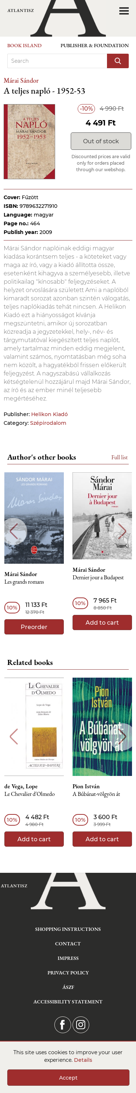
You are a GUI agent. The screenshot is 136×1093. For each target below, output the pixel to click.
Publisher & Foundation (95, 45)
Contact (68, 943)
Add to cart (102, 622)
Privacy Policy (68, 972)
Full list (119, 457)
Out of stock (101, 141)
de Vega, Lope (21, 786)
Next (122, 531)
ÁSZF (68, 987)
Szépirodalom (48, 423)
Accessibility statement (68, 1001)
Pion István (86, 786)
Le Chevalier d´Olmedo (29, 794)
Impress (68, 958)
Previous (13, 531)
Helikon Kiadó (49, 414)
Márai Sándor (21, 80)
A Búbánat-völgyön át (96, 794)
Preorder (34, 627)
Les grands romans (24, 582)
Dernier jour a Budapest (98, 577)
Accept (68, 1077)
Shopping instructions (68, 929)
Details (83, 1060)
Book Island (24, 45)
